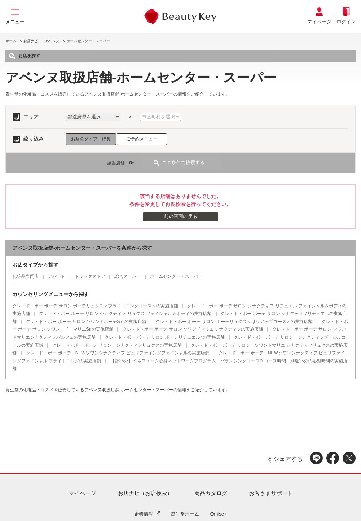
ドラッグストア (90, 276)
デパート (56, 276)
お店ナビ (30, 41)
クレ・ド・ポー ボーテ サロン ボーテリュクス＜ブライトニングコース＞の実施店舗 (95, 305)
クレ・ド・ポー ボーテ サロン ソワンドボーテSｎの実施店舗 (86, 321)
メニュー (14, 21)
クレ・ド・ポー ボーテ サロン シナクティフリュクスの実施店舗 (117, 345)
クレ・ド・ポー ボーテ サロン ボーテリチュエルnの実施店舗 (165, 337)
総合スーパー (127, 276)
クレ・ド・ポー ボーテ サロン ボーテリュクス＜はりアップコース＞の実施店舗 (234, 321)
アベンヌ (52, 41)
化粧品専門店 (25, 276)
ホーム (10, 41)
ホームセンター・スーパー (176, 276)
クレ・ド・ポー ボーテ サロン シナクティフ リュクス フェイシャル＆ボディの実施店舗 (125, 313)
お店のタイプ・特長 (90, 138)
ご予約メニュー (142, 138)
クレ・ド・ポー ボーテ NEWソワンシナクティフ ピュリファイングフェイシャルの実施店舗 (117, 352)
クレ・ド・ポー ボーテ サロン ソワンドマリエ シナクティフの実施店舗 (193, 329)
